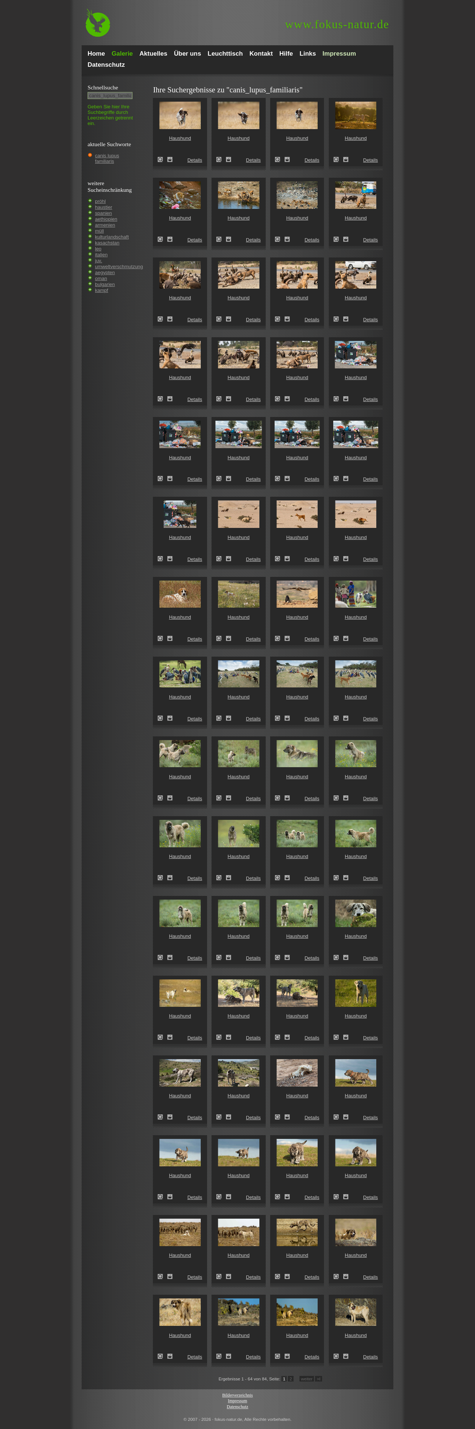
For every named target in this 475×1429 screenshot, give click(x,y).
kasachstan (107, 243)
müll (99, 231)
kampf (101, 290)
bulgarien (105, 284)
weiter (306, 1378)
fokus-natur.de (337, 24)
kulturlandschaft (112, 237)
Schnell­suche (103, 87)
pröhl (100, 201)
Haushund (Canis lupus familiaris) (162, 159)
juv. (98, 260)
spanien (103, 213)
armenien (105, 225)
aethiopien (106, 219)
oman (101, 278)
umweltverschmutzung (119, 266)
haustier (103, 207)
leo (98, 249)
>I (318, 1378)
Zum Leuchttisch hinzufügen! (170, 159)
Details (194, 160)
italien (101, 254)
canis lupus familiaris (107, 158)
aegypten (105, 272)
